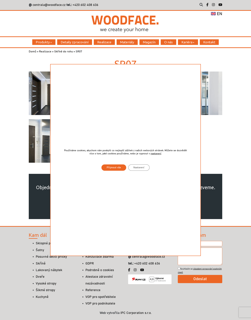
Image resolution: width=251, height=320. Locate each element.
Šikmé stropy (45, 290)
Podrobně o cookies (99, 270)
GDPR (89, 263)
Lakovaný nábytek (49, 270)
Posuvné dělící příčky (51, 256)
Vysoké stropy (46, 283)
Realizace (104, 42)
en (216, 14)
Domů (32, 51)
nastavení (156, 153)
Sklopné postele (47, 243)
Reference (92, 290)
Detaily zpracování (75, 42)
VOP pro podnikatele (100, 303)
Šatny (40, 250)
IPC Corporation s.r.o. (135, 313)
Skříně (40, 263)
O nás (168, 42)
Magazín (149, 42)
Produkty (43, 42)
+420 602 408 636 (85, 5)
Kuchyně (42, 297)
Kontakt (209, 42)
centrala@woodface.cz (49, 5)
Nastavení (139, 167)
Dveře (40, 276)
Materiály (127, 42)
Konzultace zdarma (99, 256)
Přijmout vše (114, 167)
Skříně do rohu (63, 51)
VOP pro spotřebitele (100, 297)
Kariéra (186, 42)
